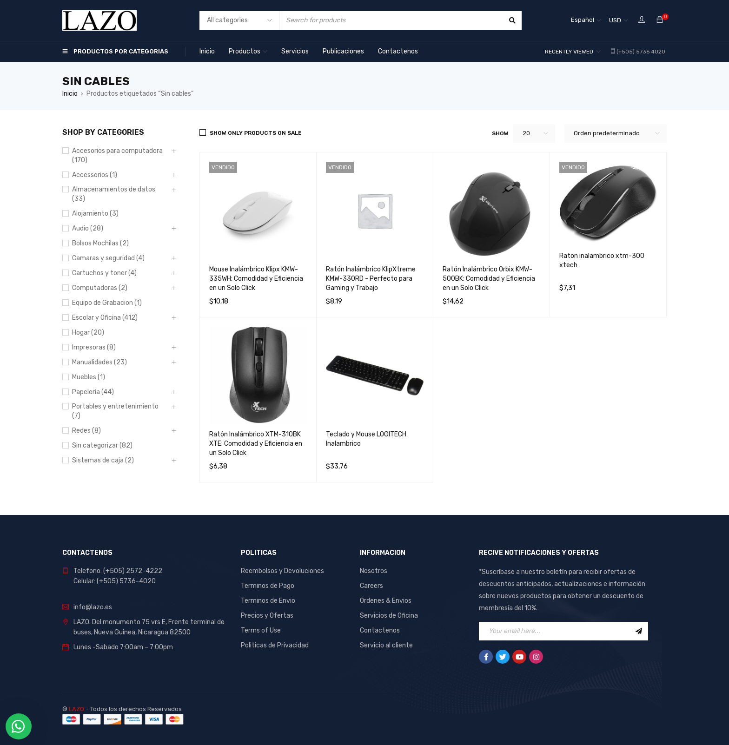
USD (615, 20)
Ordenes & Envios (385, 601)
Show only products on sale (256, 133)
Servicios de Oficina (389, 616)
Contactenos (380, 630)
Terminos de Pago (267, 586)
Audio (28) (87, 228)
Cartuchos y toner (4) (104, 273)
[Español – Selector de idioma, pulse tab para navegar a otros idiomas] (586, 20)
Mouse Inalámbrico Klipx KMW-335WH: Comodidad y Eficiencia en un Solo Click (256, 278)
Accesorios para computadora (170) (117, 155)
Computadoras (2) (99, 288)
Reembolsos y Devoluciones (282, 571)
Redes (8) (86, 431)
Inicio (70, 94)
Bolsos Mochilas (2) (100, 243)
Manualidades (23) (99, 362)
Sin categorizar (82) (102, 445)
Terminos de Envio (268, 601)
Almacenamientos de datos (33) (113, 194)
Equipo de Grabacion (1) (107, 303)
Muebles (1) (88, 377)
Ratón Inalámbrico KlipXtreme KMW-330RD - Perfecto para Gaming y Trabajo (371, 278)
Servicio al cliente (386, 645)
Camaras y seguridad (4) (108, 258)
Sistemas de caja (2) (103, 460)
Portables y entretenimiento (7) (115, 411)
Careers (371, 586)
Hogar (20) (88, 332)
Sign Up (639, 631)
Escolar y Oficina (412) (105, 318)
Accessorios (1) (94, 175)
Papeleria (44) (93, 392)
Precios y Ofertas (267, 616)
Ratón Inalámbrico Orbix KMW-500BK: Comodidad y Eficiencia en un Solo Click (489, 278)
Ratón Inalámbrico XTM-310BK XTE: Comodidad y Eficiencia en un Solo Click (255, 443)
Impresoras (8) (94, 347)
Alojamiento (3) (95, 214)
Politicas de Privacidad (275, 645)
